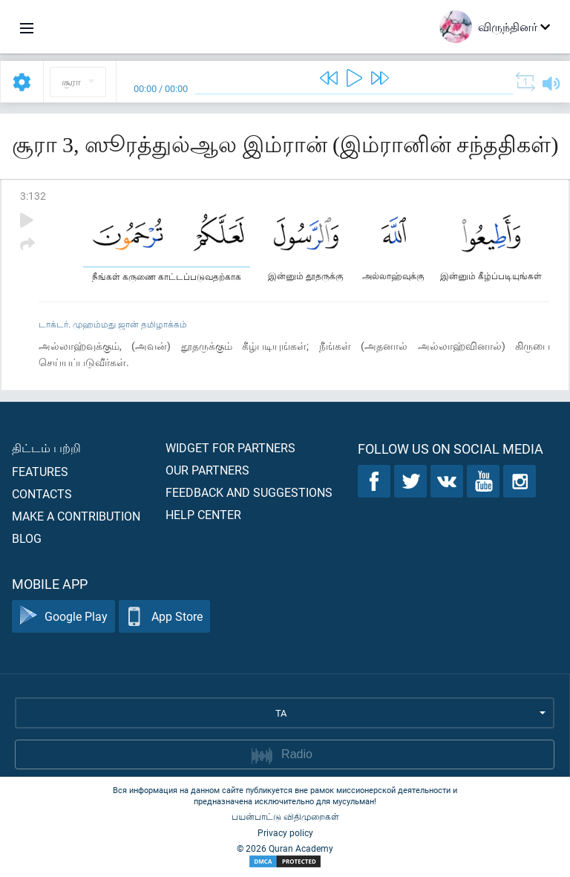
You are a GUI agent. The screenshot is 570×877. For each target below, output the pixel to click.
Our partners (207, 469)
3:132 (33, 196)
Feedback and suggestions (249, 492)
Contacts (42, 493)
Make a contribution (76, 516)
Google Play (63, 616)
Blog (27, 538)
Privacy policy (285, 832)
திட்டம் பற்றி (46, 447)
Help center (203, 514)
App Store (164, 616)
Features (40, 471)
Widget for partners (230, 447)
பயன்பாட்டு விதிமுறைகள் (285, 816)
